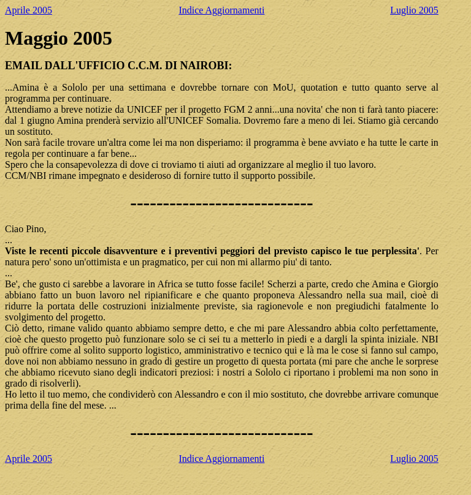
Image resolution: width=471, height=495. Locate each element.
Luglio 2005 (414, 10)
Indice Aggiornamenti (221, 10)
